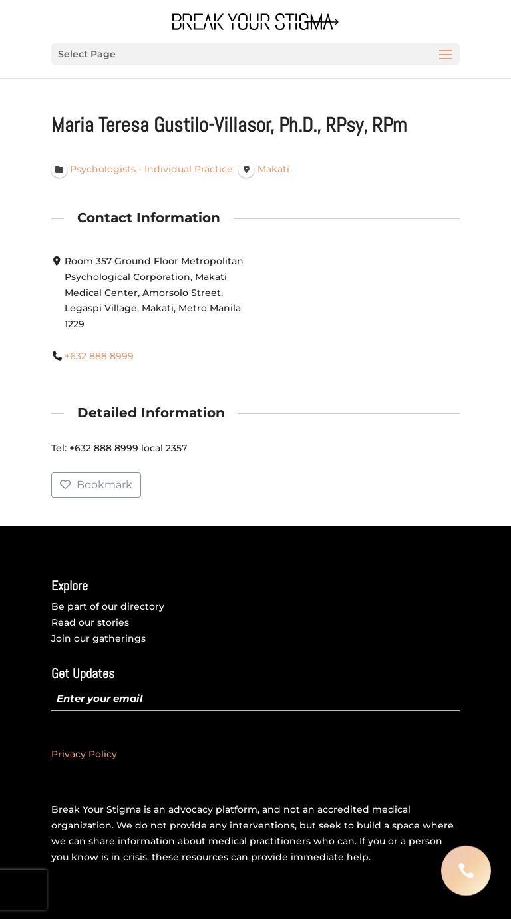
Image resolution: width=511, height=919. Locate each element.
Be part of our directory (107, 606)
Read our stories (90, 622)
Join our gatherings (98, 638)
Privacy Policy (84, 754)
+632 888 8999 (99, 356)
